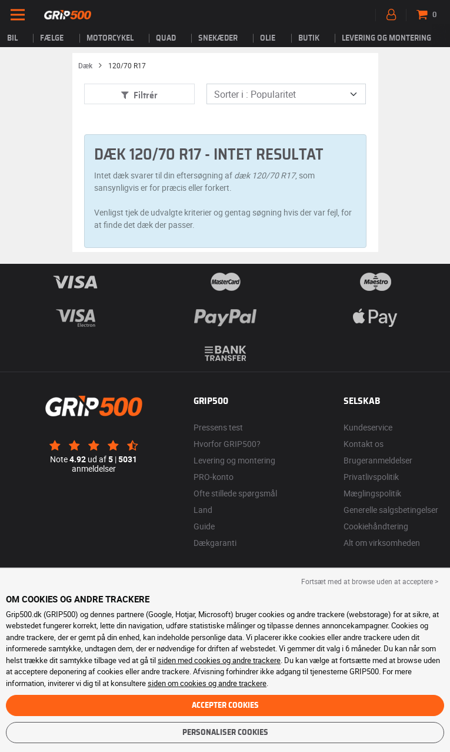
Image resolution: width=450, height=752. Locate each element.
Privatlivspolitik (371, 476)
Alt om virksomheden (382, 542)
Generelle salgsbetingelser (391, 509)
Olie (267, 38)
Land (203, 509)
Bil (12, 38)
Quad (166, 38)
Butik (308, 38)
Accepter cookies (225, 705)
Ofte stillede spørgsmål (235, 493)
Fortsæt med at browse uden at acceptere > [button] (369, 581)
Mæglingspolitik (372, 493)
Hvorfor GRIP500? (227, 443)
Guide (204, 526)
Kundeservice (368, 427)
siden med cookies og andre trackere (219, 660)
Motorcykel (110, 38)
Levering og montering (386, 38)
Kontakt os (364, 443)
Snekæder (218, 38)
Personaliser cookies (225, 732)
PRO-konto (214, 476)
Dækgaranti (215, 542)
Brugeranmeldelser (378, 460)
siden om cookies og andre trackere (207, 683)
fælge (52, 38)
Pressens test (218, 427)
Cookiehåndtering (376, 526)
